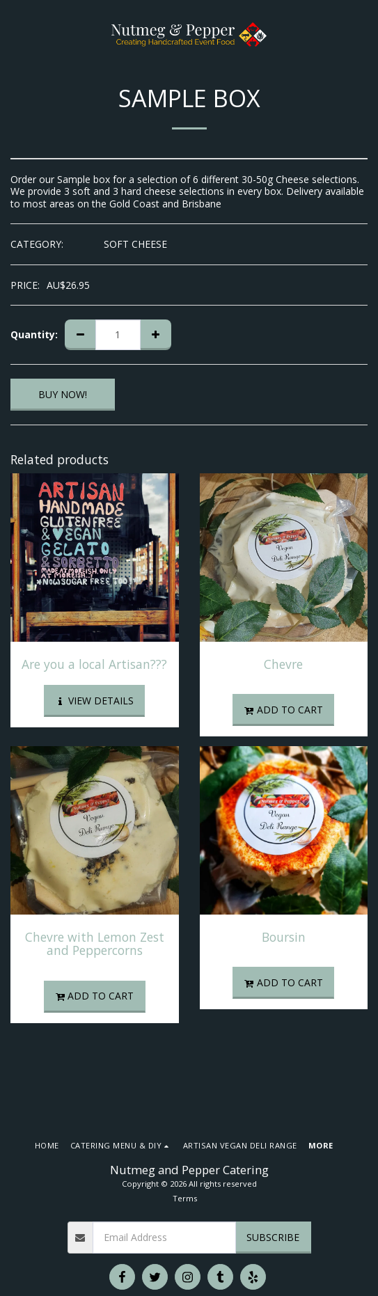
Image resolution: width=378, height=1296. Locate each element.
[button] (15, 33)
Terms (185, 1198)
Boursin (284, 936)
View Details (95, 700)
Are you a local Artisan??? (94, 664)
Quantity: (34, 335)
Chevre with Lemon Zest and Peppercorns (94, 943)
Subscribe (272, 1237)
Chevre (283, 664)
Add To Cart (283, 709)
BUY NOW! (62, 394)
